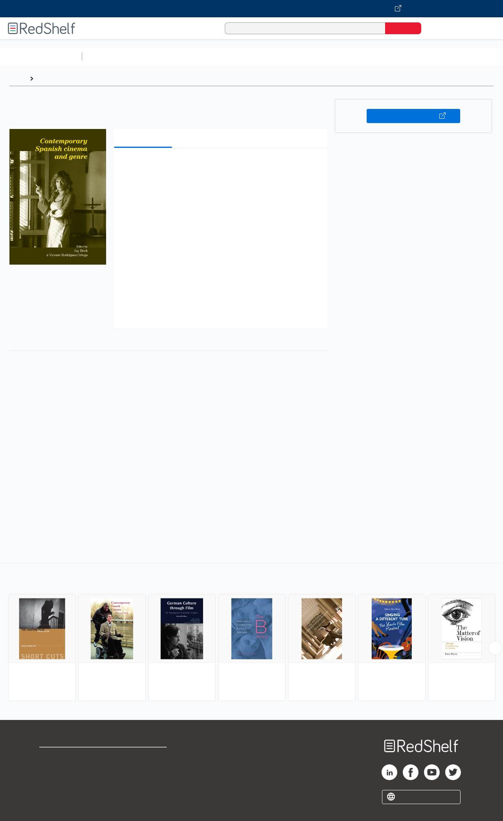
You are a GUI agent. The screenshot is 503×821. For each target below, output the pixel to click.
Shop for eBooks (64, 756)
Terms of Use (144, 756)
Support (51, 769)
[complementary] (251, 633)
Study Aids (106, 56)
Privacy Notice (61, 782)
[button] (222, 166)
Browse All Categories (41, 56)
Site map (52, 794)
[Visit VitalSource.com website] (251, 8)
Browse (48, 78)
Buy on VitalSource (414, 116)
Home (17, 78)
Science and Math (154, 56)
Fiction (444, 56)
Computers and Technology (224, 56)
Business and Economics (305, 56)
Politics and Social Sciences (387, 56)
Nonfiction (476, 56)
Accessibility (143, 782)
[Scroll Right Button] (495, 648)
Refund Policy (144, 769)
